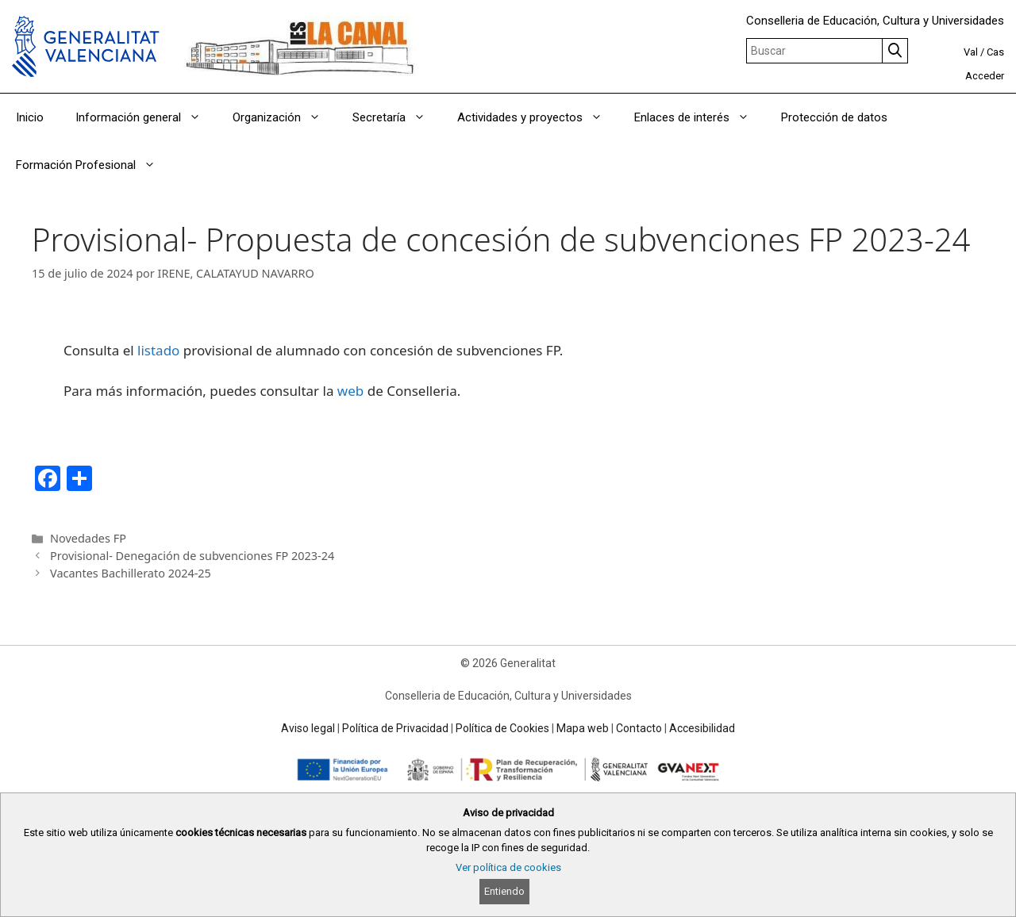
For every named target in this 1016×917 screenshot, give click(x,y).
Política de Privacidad (395, 728)
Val (971, 52)
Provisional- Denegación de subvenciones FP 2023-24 (192, 555)
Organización (285, 117)
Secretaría (396, 117)
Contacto (639, 728)
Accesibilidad (702, 728)
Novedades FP (88, 538)
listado (158, 350)
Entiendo (504, 891)
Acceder (984, 76)
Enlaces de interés (699, 117)
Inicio (30, 117)
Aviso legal (308, 728)
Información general (146, 117)
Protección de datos (834, 117)
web (350, 391)
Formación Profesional (93, 165)
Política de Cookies (502, 728)
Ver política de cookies (508, 867)
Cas (995, 52)
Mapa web (582, 728)
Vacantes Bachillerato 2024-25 (130, 573)
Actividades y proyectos (537, 117)
